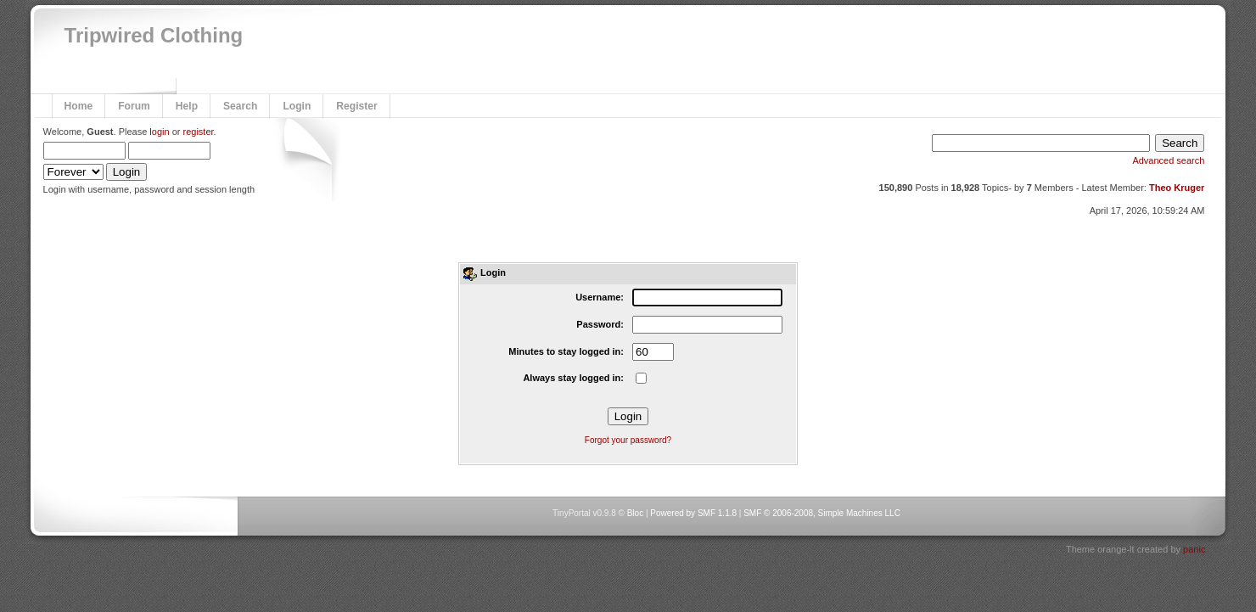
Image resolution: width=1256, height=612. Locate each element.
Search (240, 106)
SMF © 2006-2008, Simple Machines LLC (821, 513)
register (198, 131)
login (159, 131)
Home (78, 106)
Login (297, 106)
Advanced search (1168, 160)
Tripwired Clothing (154, 35)
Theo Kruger (1176, 187)
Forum (134, 106)
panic (1194, 549)
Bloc (635, 513)
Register (356, 106)
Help (187, 106)
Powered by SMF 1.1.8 (693, 513)
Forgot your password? (628, 440)
